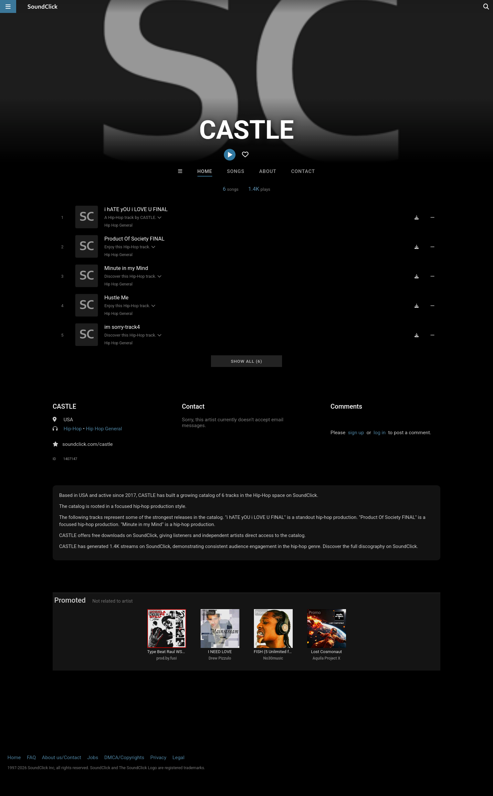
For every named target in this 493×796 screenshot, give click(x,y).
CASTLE (64, 406)
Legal (178, 757)
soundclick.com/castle (87, 444)
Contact (303, 171)
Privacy (158, 757)
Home (204, 171)
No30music (273, 658)
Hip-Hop (73, 429)
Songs (236, 171)
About (267, 171)
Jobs (92, 757)
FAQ (31, 757)
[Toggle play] (62, 217)
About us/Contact (61, 757)
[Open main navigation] (8, 6)
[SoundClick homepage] (42, 6)
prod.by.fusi (166, 658)
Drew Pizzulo (220, 658)
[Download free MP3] (416, 217)
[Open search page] (486, 6)
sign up (356, 433)
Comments (346, 406)
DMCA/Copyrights (124, 757)
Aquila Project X (327, 658)
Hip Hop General (118, 225)
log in (379, 433)
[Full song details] (432, 217)
